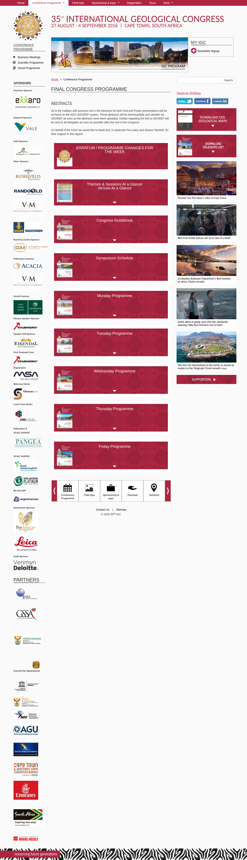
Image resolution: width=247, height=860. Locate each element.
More (168, 3)
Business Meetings (29, 57)
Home (21, 2)
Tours (152, 2)
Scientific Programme (30, 62)
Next (168, 491)
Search (228, 80)
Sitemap (121, 509)
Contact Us (102, 509)
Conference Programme (49, 3)
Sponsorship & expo (106, 3)
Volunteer (132, 489)
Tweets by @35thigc (189, 93)
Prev (54, 491)
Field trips (78, 2)
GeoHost (154, 489)
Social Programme (29, 68)
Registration (134, 2)
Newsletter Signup (209, 51)
